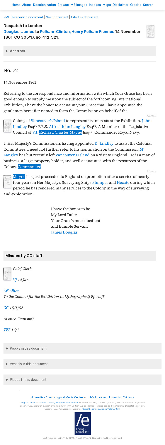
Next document (57, 17)
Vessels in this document (29, 364)
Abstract (18, 51)
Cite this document (84, 17)
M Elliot (11, 291)
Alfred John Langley (67, 126)
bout (26, 5)
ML (6, 17)
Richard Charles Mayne (60, 132)
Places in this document (28, 380)
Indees (95, 5)
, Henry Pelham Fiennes (77, 31)
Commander (29, 166)
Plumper (100, 182)
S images (79, 5)
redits (135, 5)
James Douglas (64, 232)
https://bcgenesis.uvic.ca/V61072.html (101, 409)
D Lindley (104, 143)
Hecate (123, 182)
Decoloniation (44, 5)
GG (6, 307)
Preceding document (27, 17)
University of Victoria (121, 397)
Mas (107, 5)
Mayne (19, 176)
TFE (6, 329)
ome (16, 5)
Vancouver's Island (48, 120)
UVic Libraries (98, 397)
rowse (63, 5)
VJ (15, 279)
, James (18, 31)
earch (148, 5)
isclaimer (120, 5)
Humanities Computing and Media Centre (57, 397)
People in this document (28, 348)
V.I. (35, 132)
